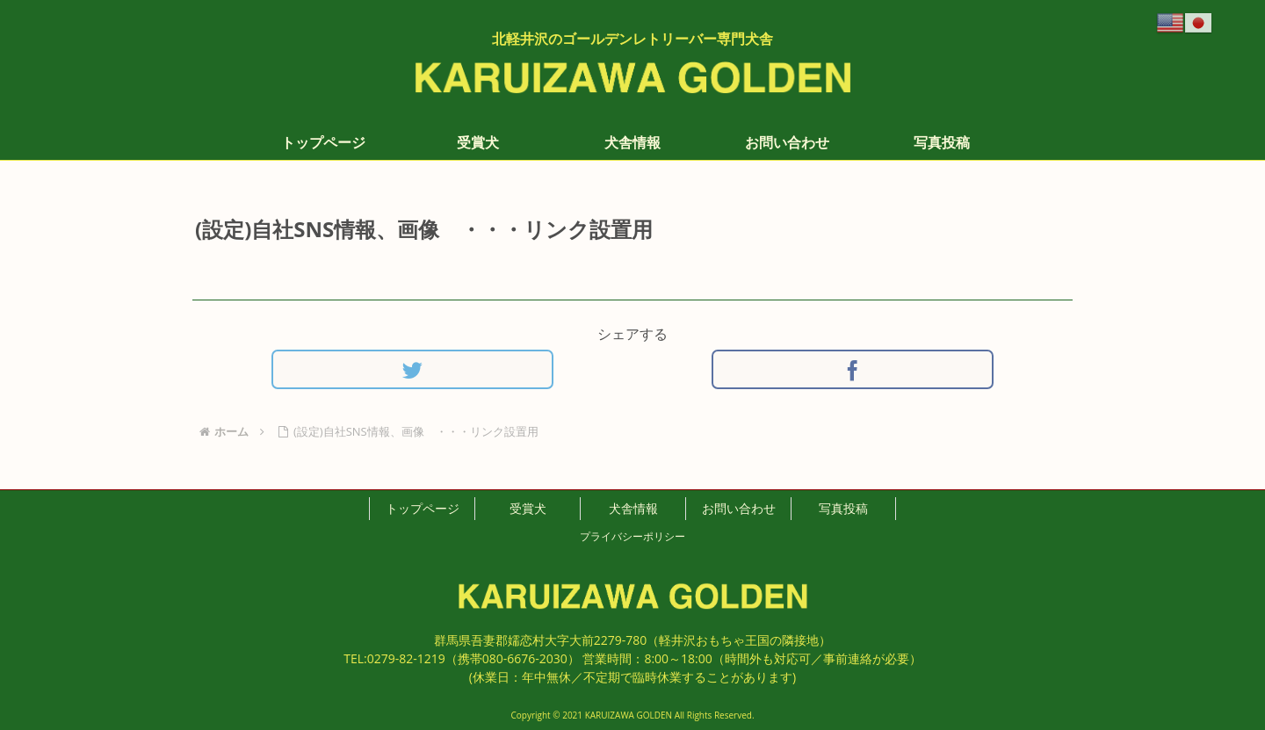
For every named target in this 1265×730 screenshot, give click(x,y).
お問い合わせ (739, 508)
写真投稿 (843, 508)
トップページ (422, 508)
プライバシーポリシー (632, 536)
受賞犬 (528, 508)
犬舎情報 (633, 508)
